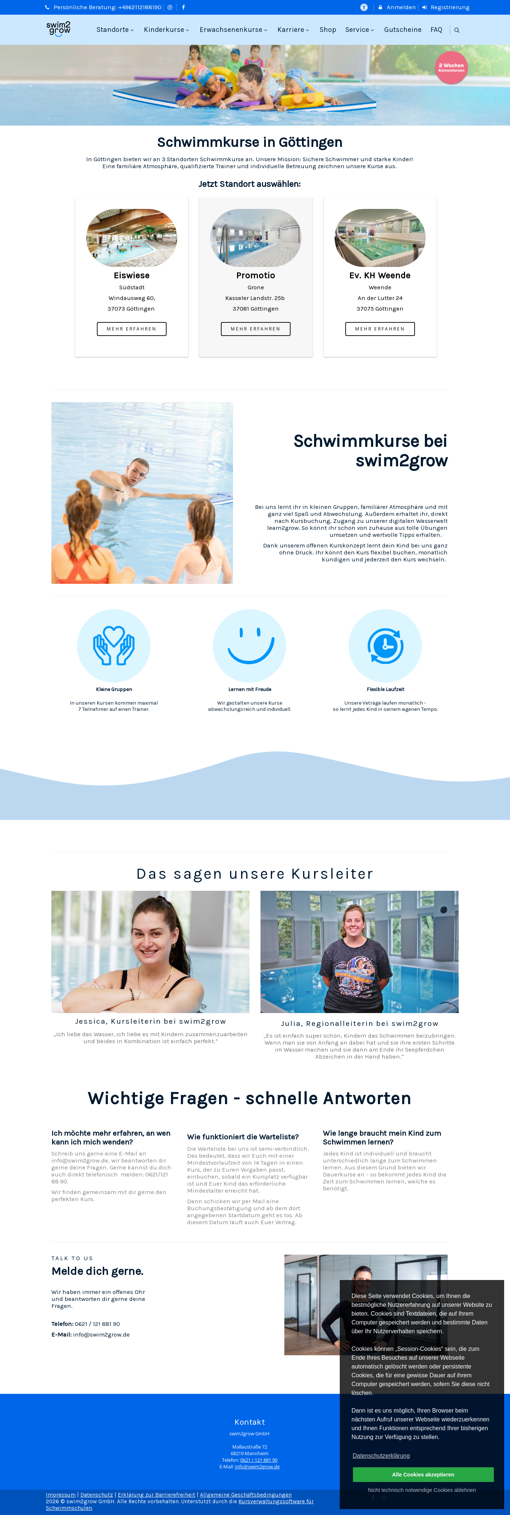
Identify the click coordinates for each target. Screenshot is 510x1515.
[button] (457, 30)
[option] (255, 85)
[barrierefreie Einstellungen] (364, 7)
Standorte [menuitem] (115, 29)
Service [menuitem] (360, 29)
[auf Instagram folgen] (171, 7)
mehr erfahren (132, 329)
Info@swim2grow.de (257, 1467)
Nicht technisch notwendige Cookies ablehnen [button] (422, 1490)
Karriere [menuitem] (294, 29)
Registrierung (446, 7)
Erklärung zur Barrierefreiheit (156, 1495)
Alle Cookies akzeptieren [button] (423, 1475)
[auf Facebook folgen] (184, 7)
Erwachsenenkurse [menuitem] (234, 29)
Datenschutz (96, 1495)
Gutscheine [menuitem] (403, 29)
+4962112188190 (139, 7)
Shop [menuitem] (328, 29)
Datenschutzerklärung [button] (381, 1456)
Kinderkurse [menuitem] (167, 29)
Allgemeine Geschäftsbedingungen (246, 1495)
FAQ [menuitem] (436, 29)
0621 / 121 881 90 (258, 1460)
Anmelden (396, 7)
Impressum (61, 1495)
